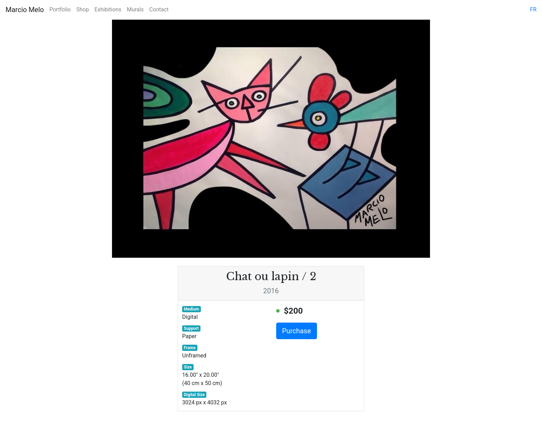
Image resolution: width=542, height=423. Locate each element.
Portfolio (60, 9)
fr (533, 9)
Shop (82, 9)
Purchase (296, 331)
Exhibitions (107, 9)
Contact (159, 9)
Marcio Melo (25, 10)
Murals (135, 9)
